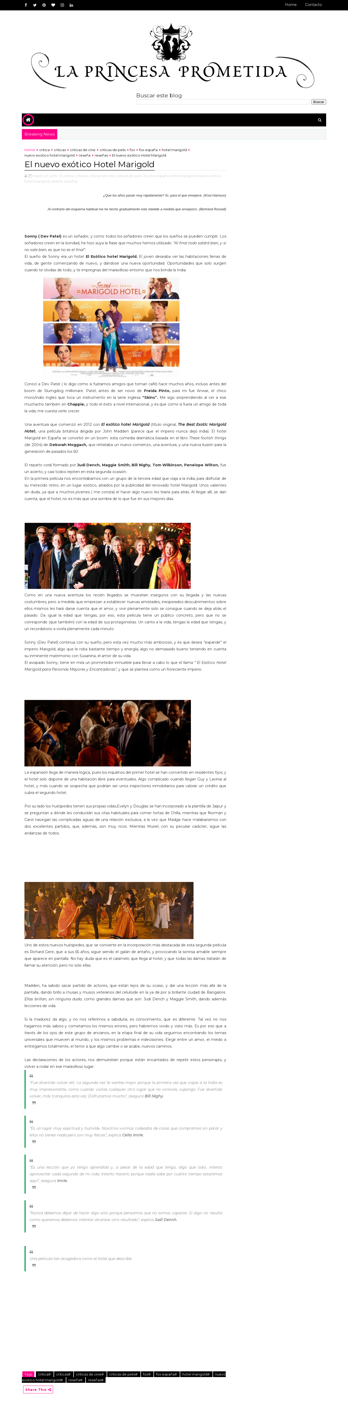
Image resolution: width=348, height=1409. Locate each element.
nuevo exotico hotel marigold (49, 155)
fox (132, 150)
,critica (68, 176)
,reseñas (70, 181)
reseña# (75, 1380)
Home (291, 4)
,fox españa (159, 176)
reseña (85, 155)
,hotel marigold (183, 176)
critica (44, 150)
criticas (60, 150)
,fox (146, 176)
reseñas (101, 155)
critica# (44, 1374)
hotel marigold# (196, 1374)
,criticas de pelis (128, 176)
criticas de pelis (113, 150)
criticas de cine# (90, 1374)
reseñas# (96, 1380)
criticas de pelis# (123, 1374)
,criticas (81, 176)
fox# (147, 1374)
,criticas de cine (101, 176)
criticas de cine (82, 150)
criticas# (63, 1374)
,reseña (56, 181)
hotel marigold (174, 150)
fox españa (148, 150)
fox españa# (167, 1374)
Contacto (313, 4)
